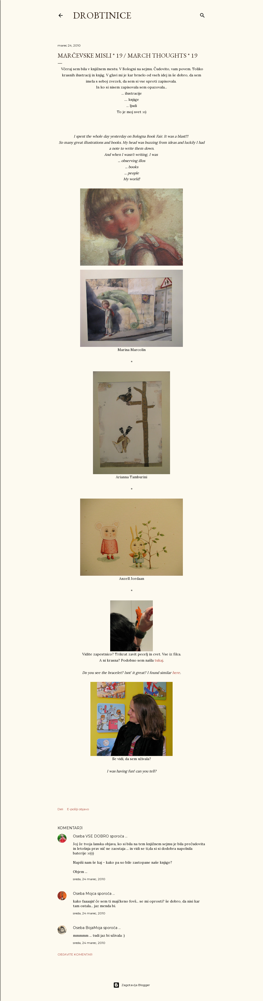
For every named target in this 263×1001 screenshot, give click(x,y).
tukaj (159, 660)
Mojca (91, 893)
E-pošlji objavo (78, 809)
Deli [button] (60, 809)
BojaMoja (94, 927)
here (176, 672)
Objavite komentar (75, 954)
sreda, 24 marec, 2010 (89, 879)
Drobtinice (102, 15)
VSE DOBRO (98, 836)
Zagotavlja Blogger (131, 985)
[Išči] (202, 14)
